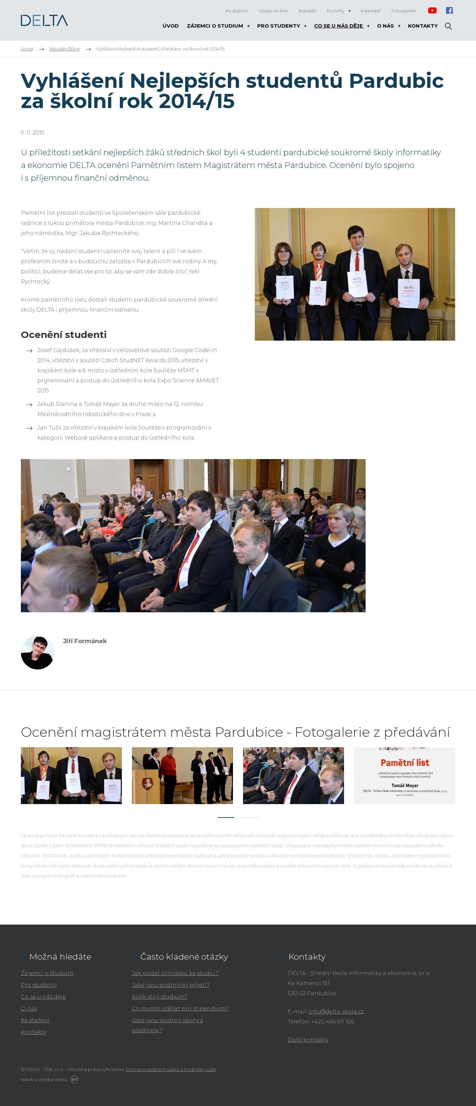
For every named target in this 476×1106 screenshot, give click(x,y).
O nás (29, 1008)
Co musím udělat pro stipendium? (180, 1008)
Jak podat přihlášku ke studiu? (175, 973)
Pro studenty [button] (279, 26)
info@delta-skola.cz (336, 1011)
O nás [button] (386, 26)
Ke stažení (35, 1020)
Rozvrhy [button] (336, 10)
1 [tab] (226, 817)
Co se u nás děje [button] (339, 26)
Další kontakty (308, 1040)
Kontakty (33, 1032)
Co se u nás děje (43, 997)
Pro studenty (39, 985)
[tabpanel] (71, 775)
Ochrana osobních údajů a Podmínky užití (171, 1069)
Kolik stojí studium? (159, 997)
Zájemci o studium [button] (215, 26)
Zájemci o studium (47, 973)
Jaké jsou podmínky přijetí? (170, 985)
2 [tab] (249, 817)
